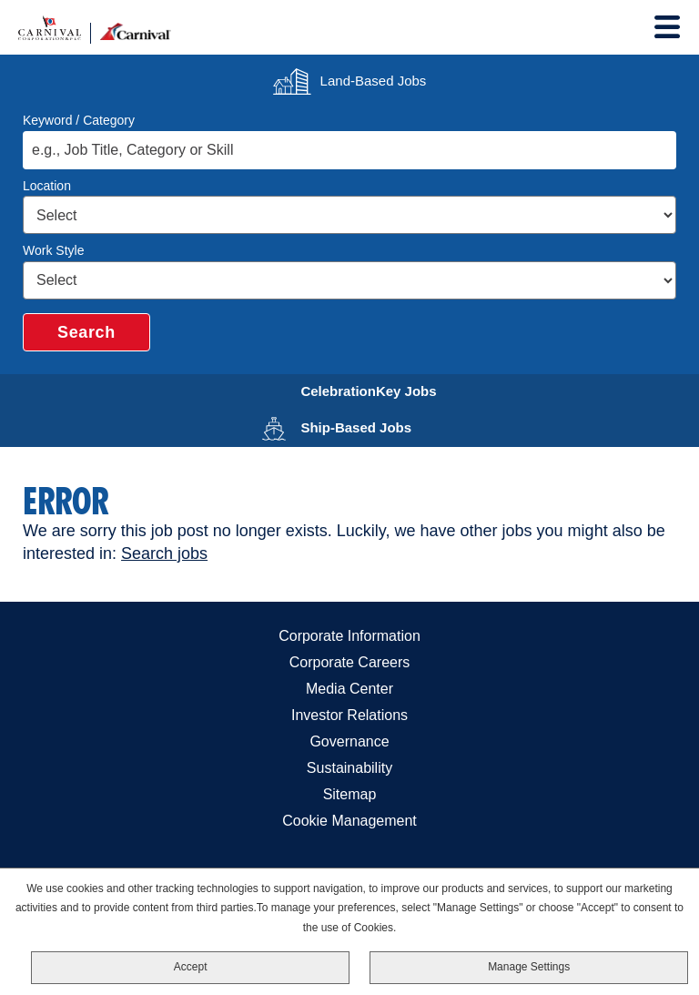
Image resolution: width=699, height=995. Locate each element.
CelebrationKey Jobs (379, 389)
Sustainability (349, 768)
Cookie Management (349, 820)
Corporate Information (349, 636)
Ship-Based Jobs (379, 425)
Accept (191, 966)
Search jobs (164, 553)
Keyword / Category (79, 120)
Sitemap (350, 794)
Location (47, 185)
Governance (349, 741)
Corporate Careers (349, 662)
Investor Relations (349, 715)
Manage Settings (529, 966)
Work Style (53, 250)
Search (86, 332)
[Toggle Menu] (667, 26)
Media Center (349, 688)
